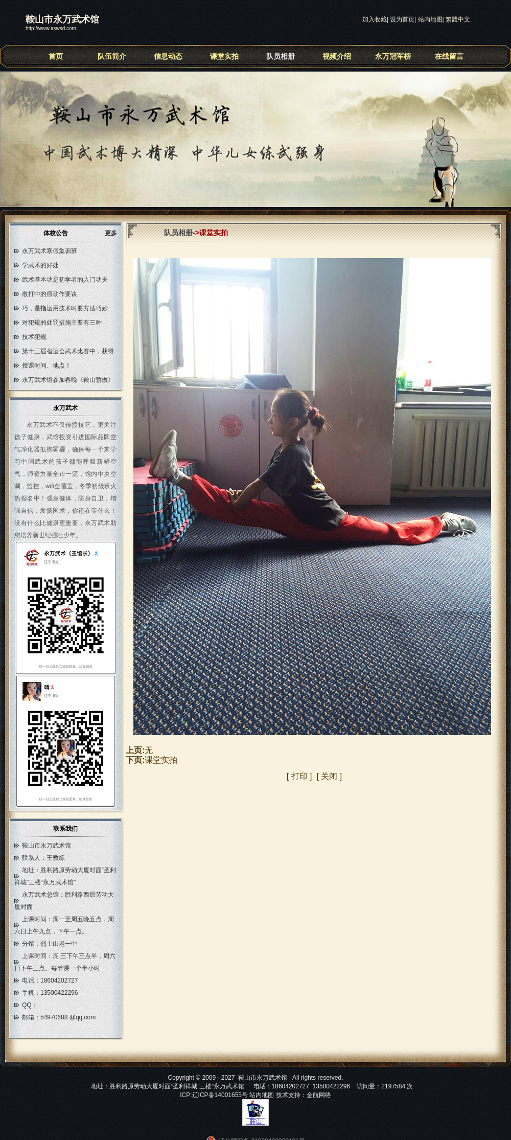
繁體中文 (458, 19)
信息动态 (168, 56)
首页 (56, 56)
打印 (299, 776)
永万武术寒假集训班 (49, 251)
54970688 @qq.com (68, 1017)
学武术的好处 (40, 265)
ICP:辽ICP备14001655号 (214, 1095)
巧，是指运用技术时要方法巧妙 (65, 308)
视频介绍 (336, 56)
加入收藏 (374, 19)
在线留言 (449, 56)
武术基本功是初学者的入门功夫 (65, 279)
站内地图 (430, 19)
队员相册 (280, 56)
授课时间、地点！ (46, 365)
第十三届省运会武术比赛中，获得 (68, 351)
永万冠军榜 (393, 56)
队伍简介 (112, 56)
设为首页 (402, 19)
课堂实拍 (224, 56)
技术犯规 (34, 336)
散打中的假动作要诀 (49, 294)
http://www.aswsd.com (51, 28)
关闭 (329, 776)
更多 (114, 233)
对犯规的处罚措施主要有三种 (62, 322)
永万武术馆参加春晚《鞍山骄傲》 (68, 379)
